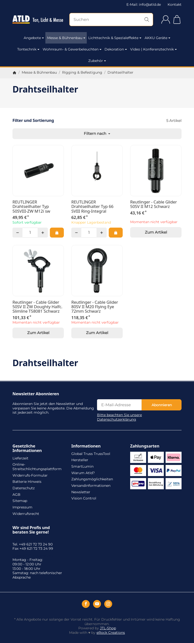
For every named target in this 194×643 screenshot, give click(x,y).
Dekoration (115, 49)
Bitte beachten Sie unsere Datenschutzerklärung (119, 417)
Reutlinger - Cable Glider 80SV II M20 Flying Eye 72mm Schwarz (94, 307)
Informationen (86, 446)
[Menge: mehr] (43, 233)
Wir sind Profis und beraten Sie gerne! (31, 529)
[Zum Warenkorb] (177, 19)
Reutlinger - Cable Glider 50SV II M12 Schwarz (153, 204)
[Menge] (30, 233)
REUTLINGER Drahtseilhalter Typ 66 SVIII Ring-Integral (92, 206)
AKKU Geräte (157, 38)
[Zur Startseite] (37, 19)
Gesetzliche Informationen (27, 448)
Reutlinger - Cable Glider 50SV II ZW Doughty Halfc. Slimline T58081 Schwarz (37, 307)
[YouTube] (97, 604)
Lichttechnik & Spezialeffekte (114, 38)
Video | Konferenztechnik (153, 49)
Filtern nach (97, 133)
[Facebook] (86, 604)
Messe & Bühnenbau (66, 38)
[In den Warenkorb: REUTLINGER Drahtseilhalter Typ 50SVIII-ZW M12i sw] (57, 233)
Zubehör (97, 60)
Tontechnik (28, 49)
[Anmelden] (165, 19)
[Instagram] (108, 604)
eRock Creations (111, 633)
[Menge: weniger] (17, 233)
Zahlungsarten (144, 446)
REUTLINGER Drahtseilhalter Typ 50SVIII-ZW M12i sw (31, 206)
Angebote (34, 38)
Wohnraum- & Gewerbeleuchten (72, 49)
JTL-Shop (108, 628)
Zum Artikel (156, 232)
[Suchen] (111, 19)
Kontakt (175, 4)
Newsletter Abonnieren (35, 394)
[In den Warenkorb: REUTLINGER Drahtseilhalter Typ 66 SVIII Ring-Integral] (116, 233)
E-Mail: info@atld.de (143, 4)
